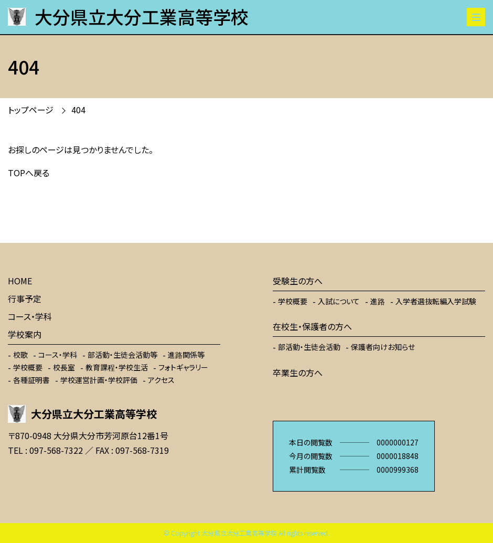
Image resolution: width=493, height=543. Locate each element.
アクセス (161, 380)
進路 (377, 301)
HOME (20, 280)
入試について (339, 301)
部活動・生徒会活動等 (122, 354)
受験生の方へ (298, 280)
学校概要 (27, 367)
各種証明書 (31, 380)
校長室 (64, 367)
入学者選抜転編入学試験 (435, 301)
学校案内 (24, 334)
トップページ (30, 109)
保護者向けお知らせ (383, 347)
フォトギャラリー (183, 367)
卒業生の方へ (298, 372)
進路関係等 (186, 354)
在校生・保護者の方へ (312, 326)
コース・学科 (30, 316)
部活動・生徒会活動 (309, 347)
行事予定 (24, 298)
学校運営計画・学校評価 (98, 380)
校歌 (20, 354)
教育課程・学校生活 (116, 367)
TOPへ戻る (28, 172)
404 (78, 109)
